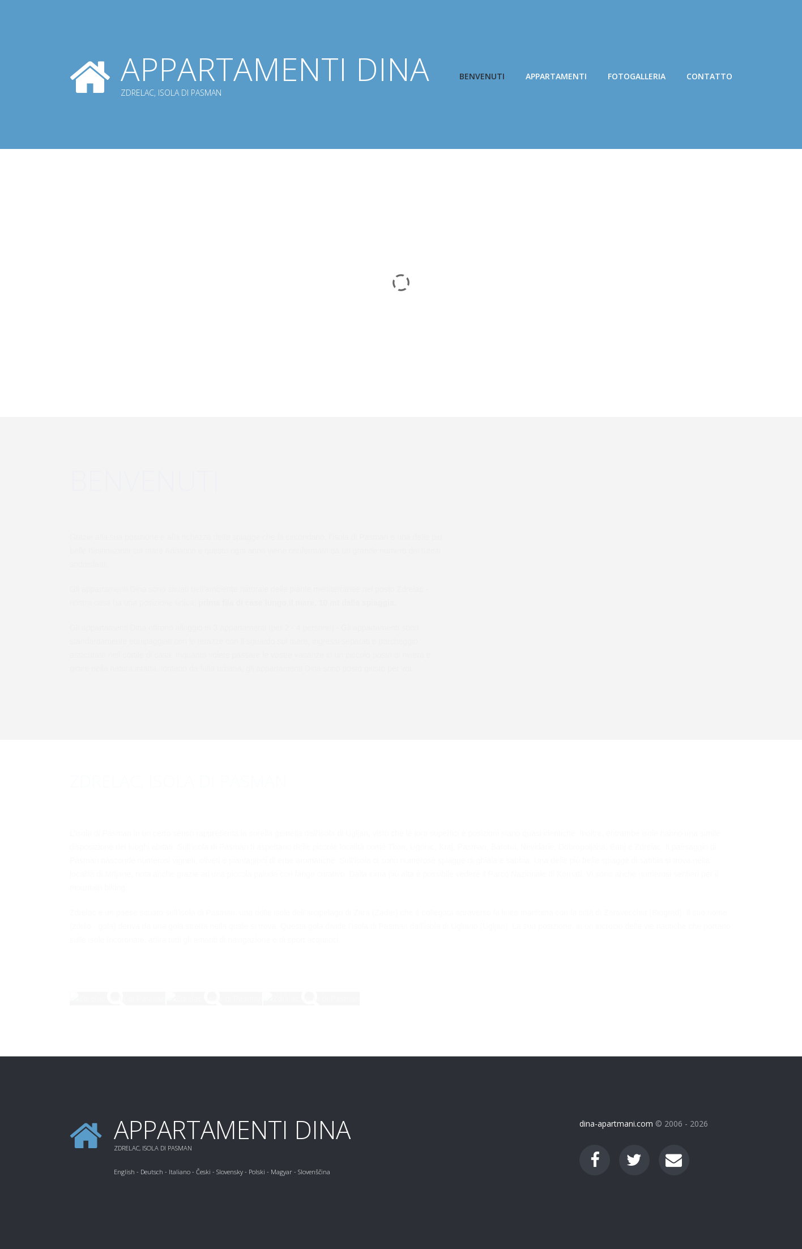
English (124, 1171)
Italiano (179, 1171)
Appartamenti (556, 76)
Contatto (709, 76)
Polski (257, 1171)
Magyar (281, 1171)
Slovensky (229, 1171)
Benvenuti (482, 76)
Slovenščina (314, 1171)
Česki (203, 1171)
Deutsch (151, 1171)
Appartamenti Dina (275, 68)
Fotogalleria (637, 76)
